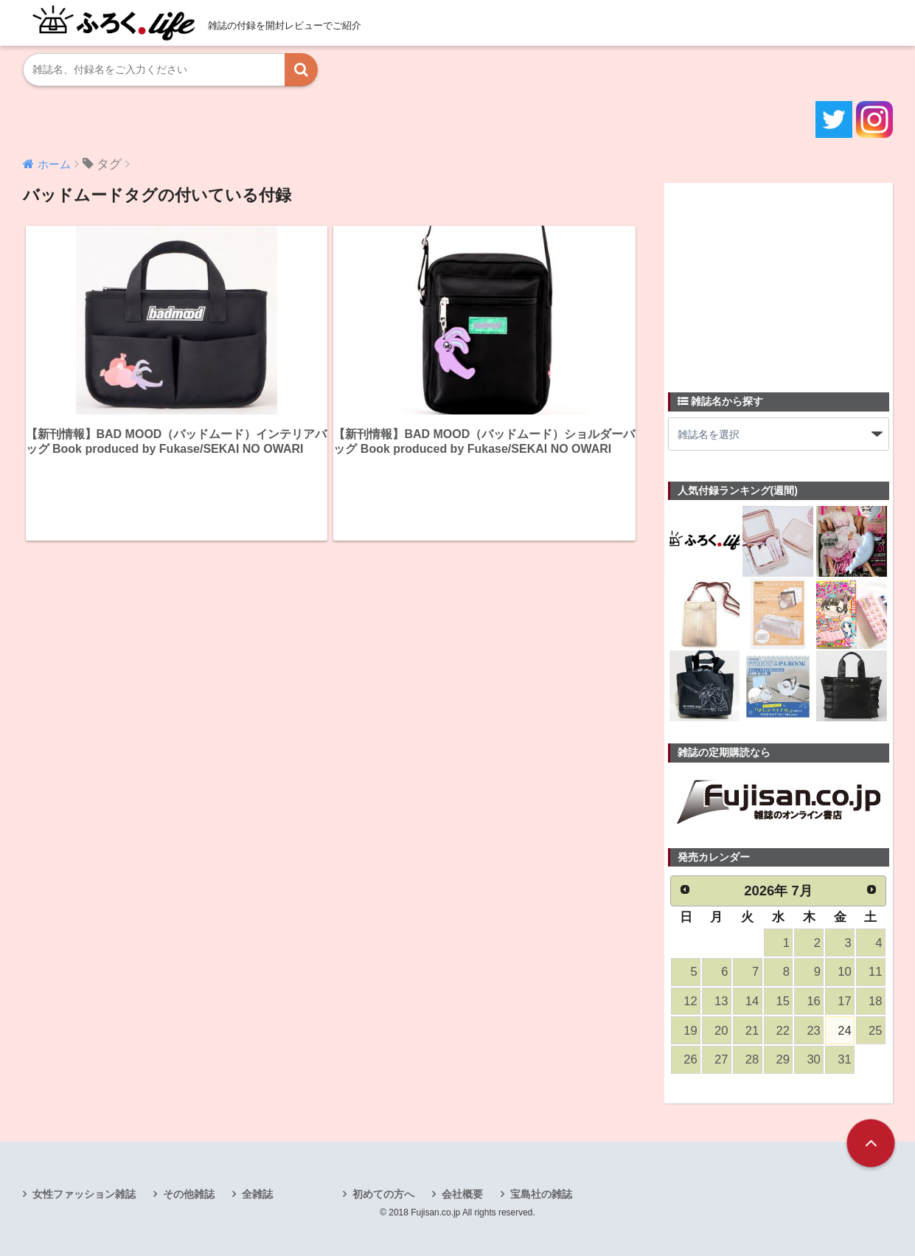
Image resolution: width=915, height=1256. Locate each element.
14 (752, 1001)
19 (690, 1031)
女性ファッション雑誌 (84, 1194)
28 (752, 1059)
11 (875, 972)
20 (721, 1031)
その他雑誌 (189, 1194)
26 (690, 1059)
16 (813, 1001)
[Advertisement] (778, 279)
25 (875, 1031)
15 (783, 1001)
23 (813, 1031)
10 (844, 972)
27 (721, 1059)
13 (721, 1001)
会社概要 (462, 1194)
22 (783, 1031)
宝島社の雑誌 (541, 1194)
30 (813, 1059)
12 (690, 1001)
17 (844, 1001)
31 (844, 1059)
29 (783, 1059)
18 (875, 1001)
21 (752, 1031)
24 (844, 1031)
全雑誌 (257, 1194)
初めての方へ (383, 1194)
